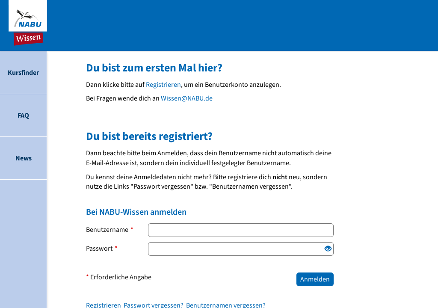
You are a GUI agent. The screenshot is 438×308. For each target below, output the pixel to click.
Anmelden (315, 279)
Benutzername (109, 229)
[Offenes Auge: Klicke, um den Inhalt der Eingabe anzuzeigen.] (328, 249)
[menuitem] (23, 72)
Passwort (102, 248)
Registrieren (163, 84)
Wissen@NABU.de (187, 98)
